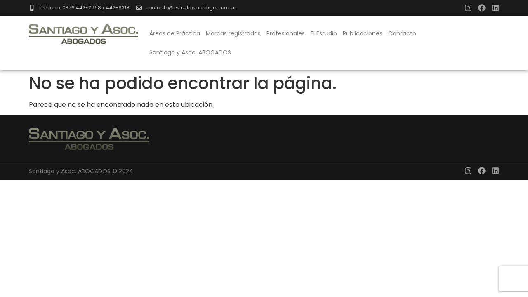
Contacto (402, 33)
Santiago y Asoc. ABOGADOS (190, 52)
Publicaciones (362, 33)
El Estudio (324, 33)
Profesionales (285, 33)
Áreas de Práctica (174, 33)
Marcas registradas (233, 33)
